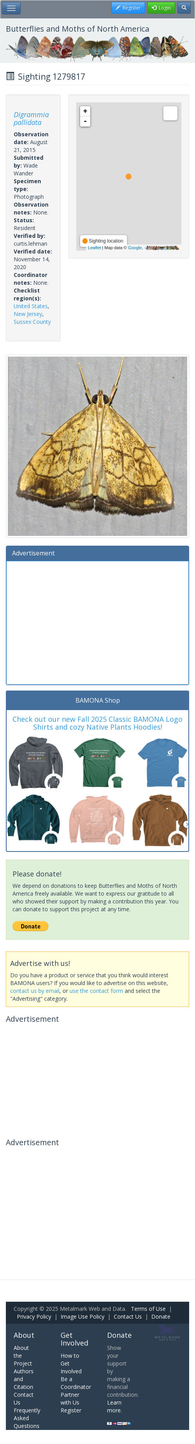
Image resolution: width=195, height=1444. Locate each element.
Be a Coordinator (76, 1382)
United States (31, 306)
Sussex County (32, 321)
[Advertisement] (97, 621)
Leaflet (94, 247)
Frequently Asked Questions (27, 1418)
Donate (160, 1316)
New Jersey (28, 314)
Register (71, 1410)
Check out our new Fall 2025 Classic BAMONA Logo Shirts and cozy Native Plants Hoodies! (97, 723)
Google (134, 247)
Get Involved (74, 1339)
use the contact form (96, 990)
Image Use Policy (82, 1316)
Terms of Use (148, 1308)
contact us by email (34, 990)
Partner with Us (70, 1398)
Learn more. (114, 1406)
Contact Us (128, 1316)
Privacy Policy (34, 1316)
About (24, 1335)
